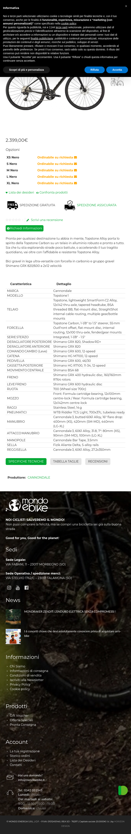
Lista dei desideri (21, 192)
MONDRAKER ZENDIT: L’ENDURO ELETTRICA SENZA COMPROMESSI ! (70, 611)
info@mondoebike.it (31, 779)
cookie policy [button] (68, 23)
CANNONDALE (39, 477)
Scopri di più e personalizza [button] (26, 69)
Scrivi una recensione (44, 220)
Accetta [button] (117, 69)
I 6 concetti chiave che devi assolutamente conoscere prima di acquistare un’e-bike (72, 633)
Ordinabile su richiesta (57, 157)
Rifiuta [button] (95, 69)
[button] (126, 6)
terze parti (61, 27)
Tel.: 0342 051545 (30, 790)
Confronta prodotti (54, 192)
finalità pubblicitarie (42, 38)
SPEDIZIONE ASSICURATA (96, 205)
